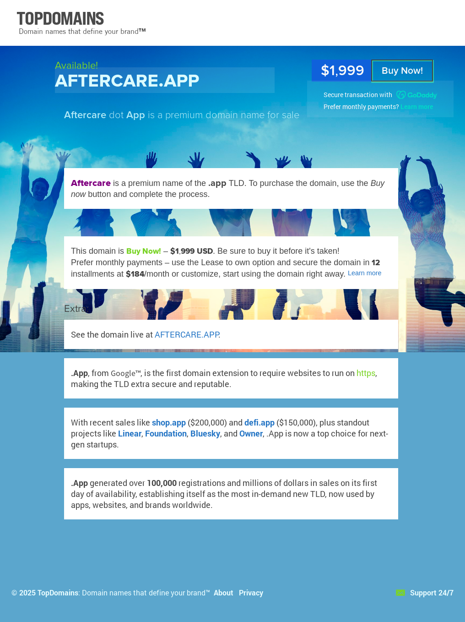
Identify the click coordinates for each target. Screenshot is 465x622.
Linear (129, 433)
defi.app (259, 422)
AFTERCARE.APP (186, 334)
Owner (251, 433)
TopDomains (58, 592)
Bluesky (205, 433)
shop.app (169, 422)
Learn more (416, 106)
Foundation (166, 433)
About (223, 592)
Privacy (251, 592)
